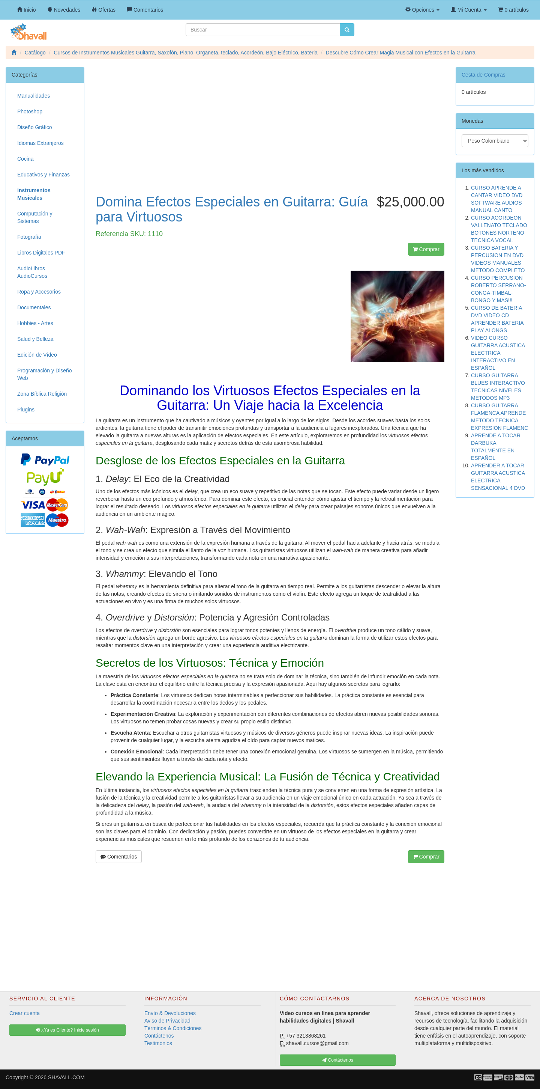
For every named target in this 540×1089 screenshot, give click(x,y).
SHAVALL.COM (66, 1077)
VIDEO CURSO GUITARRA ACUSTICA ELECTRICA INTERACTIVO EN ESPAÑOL (498, 353)
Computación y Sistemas (34, 217)
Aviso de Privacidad (167, 1021)
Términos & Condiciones (173, 1028)
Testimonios (158, 1043)
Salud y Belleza (35, 339)
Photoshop (29, 111)
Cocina (25, 159)
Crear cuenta (24, 1013)
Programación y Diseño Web (44, 374)
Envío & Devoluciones (170, 1013)
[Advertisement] (270, 134)
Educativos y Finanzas (43, 175)
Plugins (25, 410)
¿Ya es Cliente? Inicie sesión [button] (67, 1030)
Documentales (34, 307)
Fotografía (29, 237)
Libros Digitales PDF (41, 253)
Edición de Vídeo (37, 355)
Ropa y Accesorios (39, 292)
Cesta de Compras (484, 75)
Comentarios (118, 857)
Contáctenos (159, 1036)
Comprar (426, 249)
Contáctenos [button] (337, 1060)
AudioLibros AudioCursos (32, 272)
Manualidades (33, 96)
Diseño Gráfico (34, 127)
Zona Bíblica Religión (42, 394)
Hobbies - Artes (35, 323)
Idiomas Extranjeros (40, 143)
